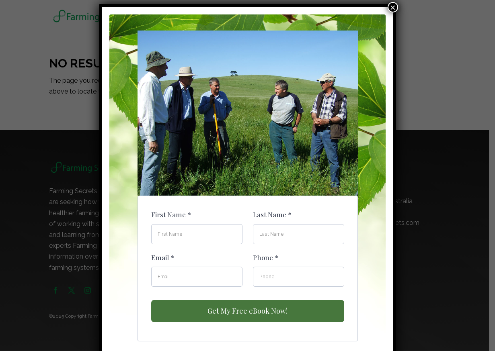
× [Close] (393, 7)
